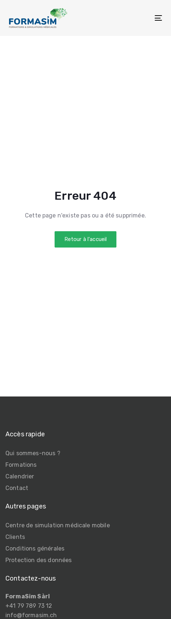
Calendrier (19, 476)
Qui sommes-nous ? (32, 453)
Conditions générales (34, 548)
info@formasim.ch (31, 615)
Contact (16, 488)
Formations (21, 464)
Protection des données (38, 560)
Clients (15, 536)
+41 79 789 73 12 (28, 605)
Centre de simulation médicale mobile (57, 525)
